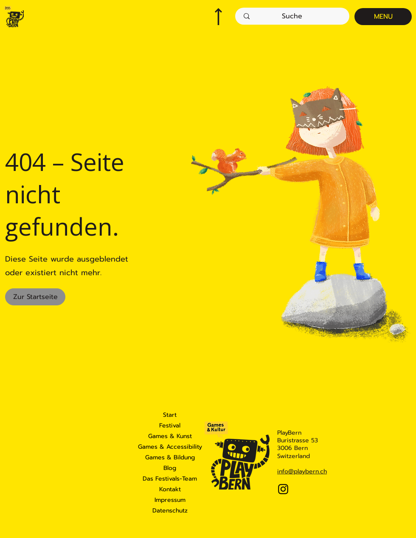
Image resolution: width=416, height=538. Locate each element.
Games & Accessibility (169, 446)
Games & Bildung (170, 457)
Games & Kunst (170, 436)
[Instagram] (283, 489)
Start (170, 414)
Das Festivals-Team (170, 478)
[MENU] (383, 16)
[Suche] (292, 16)
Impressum (170, 499)
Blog (169, 468)
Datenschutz (170, 510)
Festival (169, 425)
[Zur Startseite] (35, 296)
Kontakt (170, 489)
